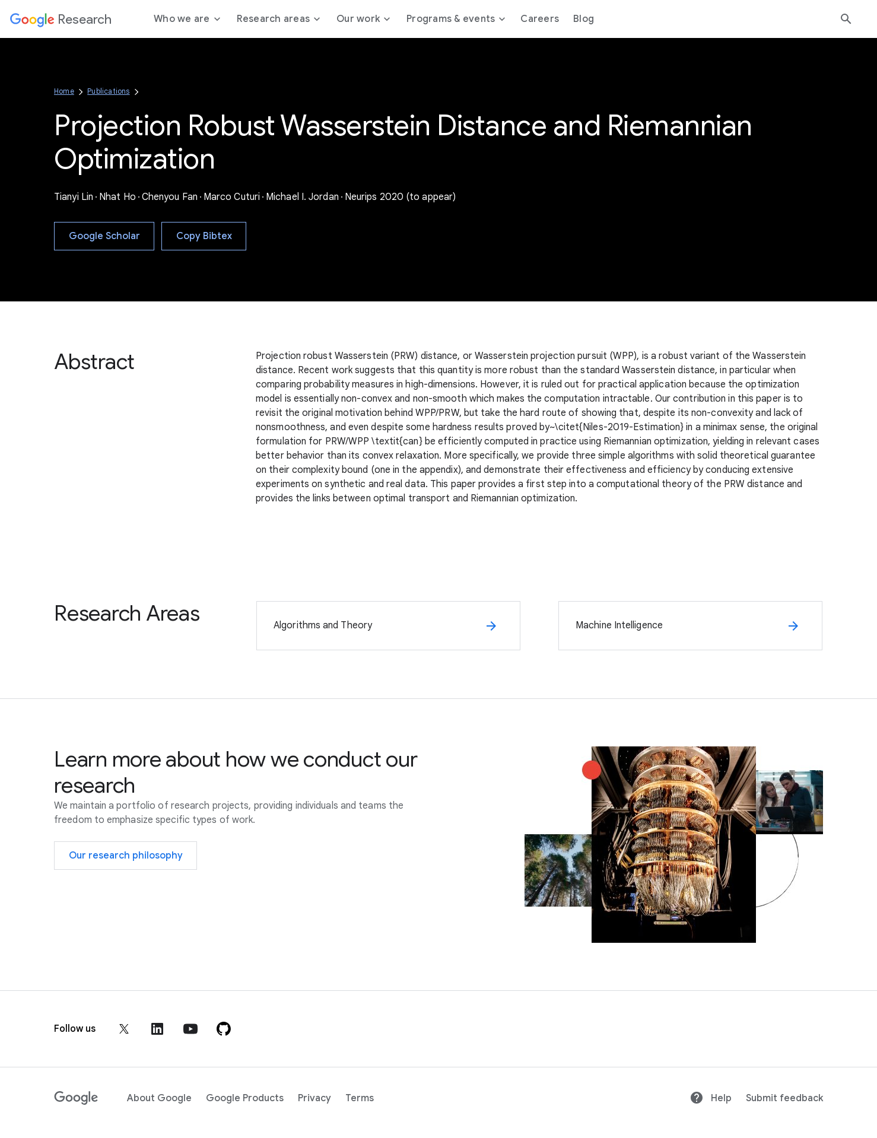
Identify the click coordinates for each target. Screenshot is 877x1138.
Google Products (245, 1098)
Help (710, 1098)
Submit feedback (784, 1098)
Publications (108, 91)
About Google (159, 1098)
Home (64, 91)
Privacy (314, 1098)
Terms (359, 1098)
